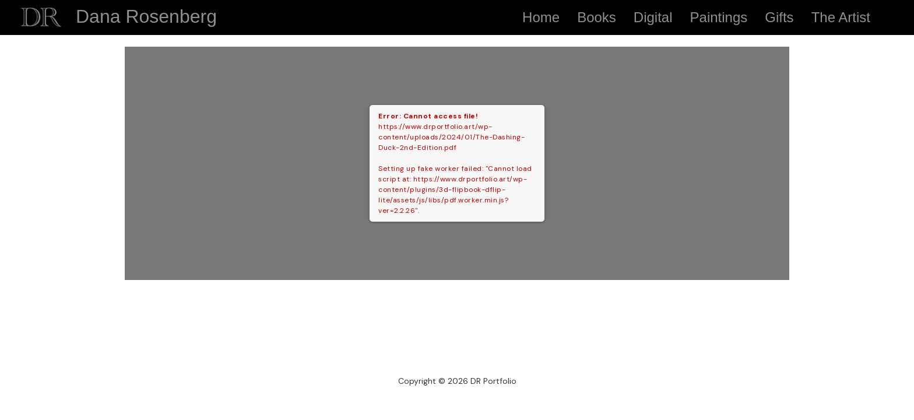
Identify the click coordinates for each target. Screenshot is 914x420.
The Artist (840, 17)
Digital (653, 17)
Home (541, 17)
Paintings (719, 17)
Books (596, 17)
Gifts (779, 17)
